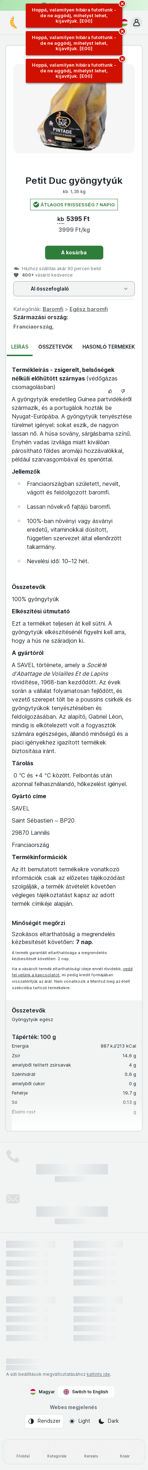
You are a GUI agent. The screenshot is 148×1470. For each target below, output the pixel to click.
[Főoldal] (23, 1452)
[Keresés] (91, 1452)
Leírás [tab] (19, 347)
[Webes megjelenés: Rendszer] (44, 1421)
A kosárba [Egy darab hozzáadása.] (74, 252)
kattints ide (98, 1374)
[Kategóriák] (57, 1452)
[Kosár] (124, 1452)
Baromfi (53, 309)
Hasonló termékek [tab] (108, 347)
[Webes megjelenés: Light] (79, 1421)
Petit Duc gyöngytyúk (74, 180)
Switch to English (85, 1392)
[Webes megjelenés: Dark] (108, 1421)
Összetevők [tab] (55, 347)
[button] (136, 22)
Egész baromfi (89, 309)
